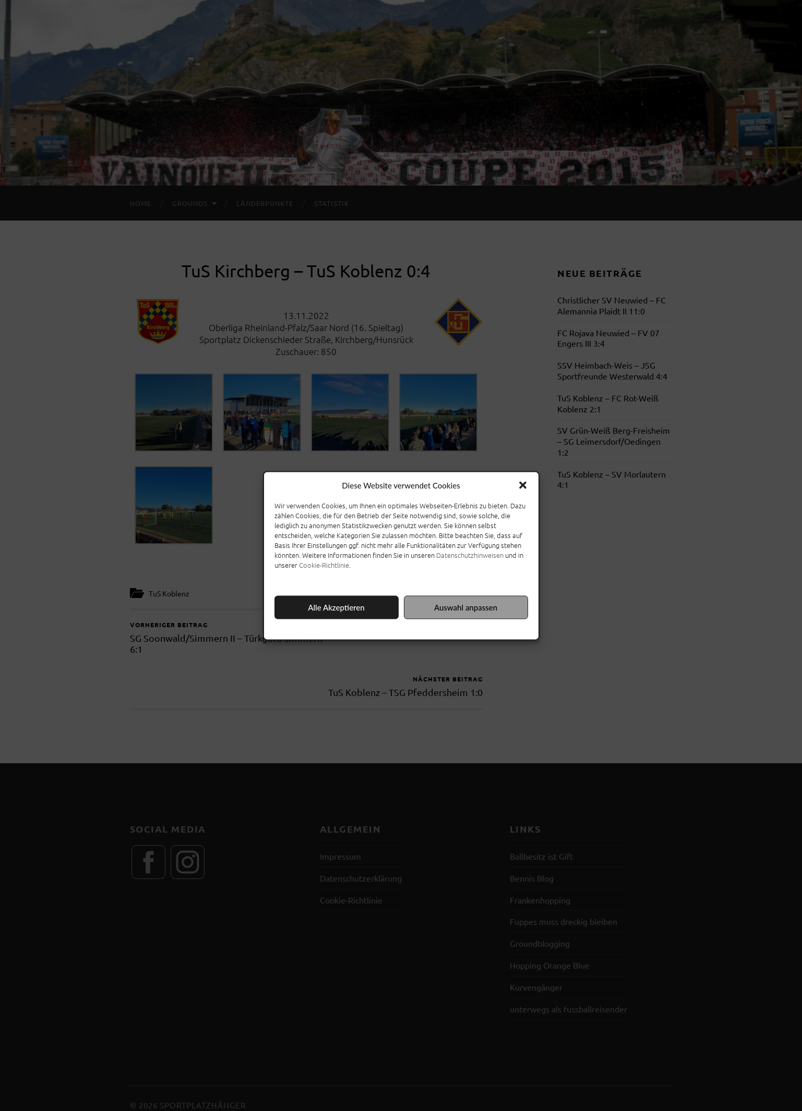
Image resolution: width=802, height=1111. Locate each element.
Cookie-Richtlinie (324, 564)
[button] (523, 485)
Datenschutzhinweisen (470, 554)
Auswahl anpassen (465, 607)
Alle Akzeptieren (336, 607)
